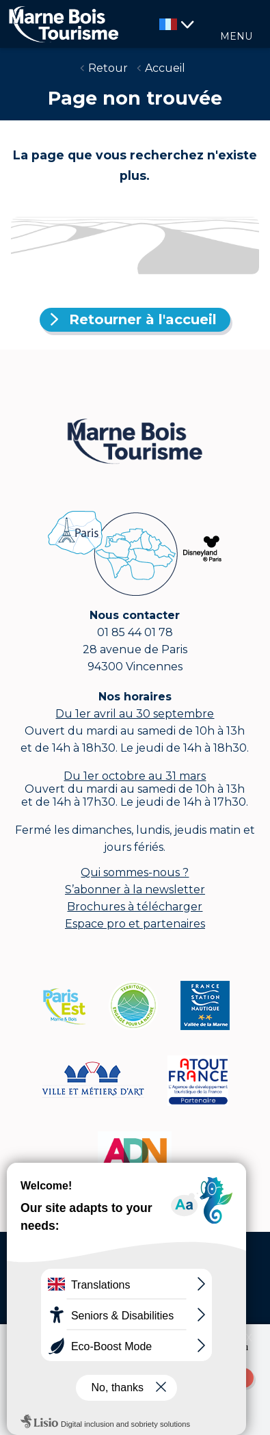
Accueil (165, 68)
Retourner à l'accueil (143, 319)
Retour (108, 68)
